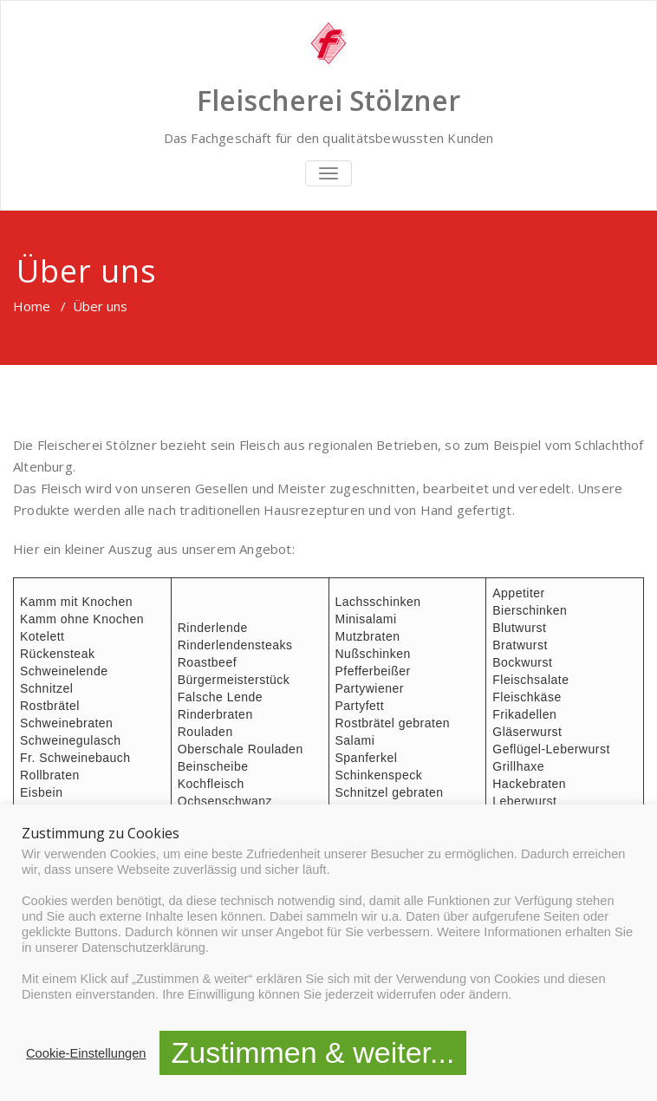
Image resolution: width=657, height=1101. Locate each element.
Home (31, 306)
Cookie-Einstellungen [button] (86, 1053)
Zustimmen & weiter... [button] (313, 1052)
